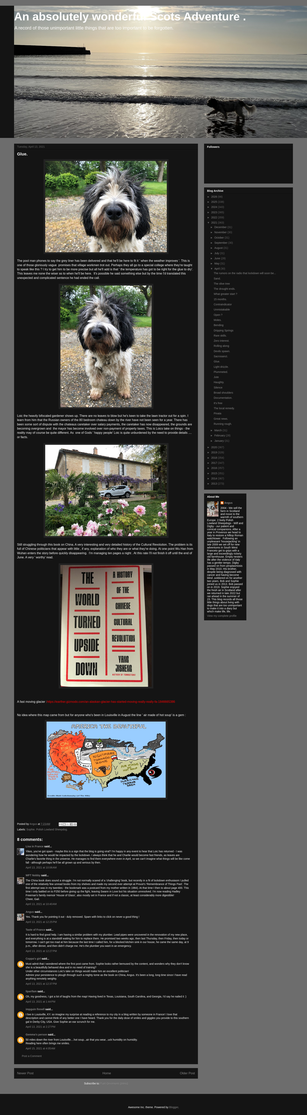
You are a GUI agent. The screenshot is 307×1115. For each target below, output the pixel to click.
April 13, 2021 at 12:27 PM (41, 951)
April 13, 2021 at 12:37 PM (41, 983)
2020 (214, 447)
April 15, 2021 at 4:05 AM (40, 1048)
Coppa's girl (33, 958)
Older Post (187, 1073)
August (218, 247)
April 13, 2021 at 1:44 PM (40, 1001)
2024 (214, 207)
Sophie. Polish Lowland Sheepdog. (47, 829)
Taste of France (35, 929)
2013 (214, 483)
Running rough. (223, 423)
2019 (214, 452)
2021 (214, 222)
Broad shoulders (223, 392)
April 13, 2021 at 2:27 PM (40, 1026)
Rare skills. (220, 335)
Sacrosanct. (221, 356)
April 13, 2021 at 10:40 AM (41, 904)
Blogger (173, 1107)
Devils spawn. (222, 351)
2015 (214, 473)
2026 (214, 196)
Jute (216, 377)
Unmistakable (222, 309)
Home (106, 1073)
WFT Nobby (33, 875)
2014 (214, 478)
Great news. (221, 418)
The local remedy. (224, 408)
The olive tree (222, 283)
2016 (214, 468)
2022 (214, 217)
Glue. (217, 361)
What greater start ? (225, 293)
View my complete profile (222, 615)
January (219, 440)
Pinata (217, 413)
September (221, 242)
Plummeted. (221, 371)
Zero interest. (221, 340)
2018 (214, 457)
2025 (214, 201)
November (220, 232)
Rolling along (221, 345)
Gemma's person (36, 1034)
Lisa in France (35, 846)
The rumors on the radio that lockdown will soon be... (245, 273)
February (220, 435)
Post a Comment (32, 1056)
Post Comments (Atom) (114, 1083)
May (217, 263)
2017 (214, 462)
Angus (30, 911)
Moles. (218, 320)
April (217, 268)
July (217, 253)
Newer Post (25, 1073)
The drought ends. (224, 288)
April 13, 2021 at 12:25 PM (41, 921)
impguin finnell (35, 1009)
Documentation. (223, 397)
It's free (218, 403)
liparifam (31, 991)
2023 (214, 212)
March (218, 430)
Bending (218, 325)
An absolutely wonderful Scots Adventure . (130, 16)
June (217, 258)
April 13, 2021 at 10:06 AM (41, 867)
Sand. (217, 278)
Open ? (218, 314)
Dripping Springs (223, 330)
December (220, 227)
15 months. (220, 299)
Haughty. (219, 382)
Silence (218, 387)
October (219, 237)
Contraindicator (223, 304)
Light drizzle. (221, 366)
